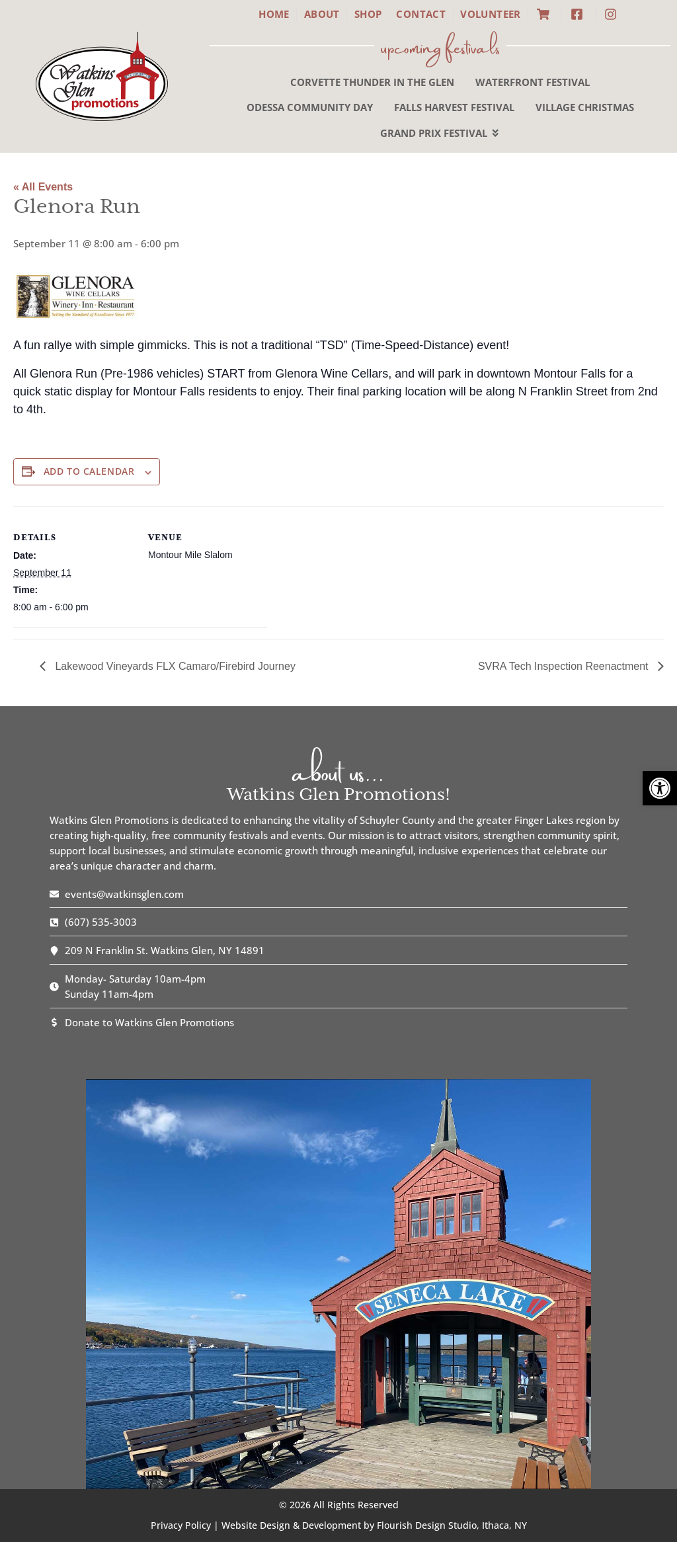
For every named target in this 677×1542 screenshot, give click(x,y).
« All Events (43, 186)
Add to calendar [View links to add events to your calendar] (89, 471)
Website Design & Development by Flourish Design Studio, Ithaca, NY (374, 1525)
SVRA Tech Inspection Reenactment (564, 666)
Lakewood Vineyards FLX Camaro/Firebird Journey (174, 666)
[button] (660, 788)
